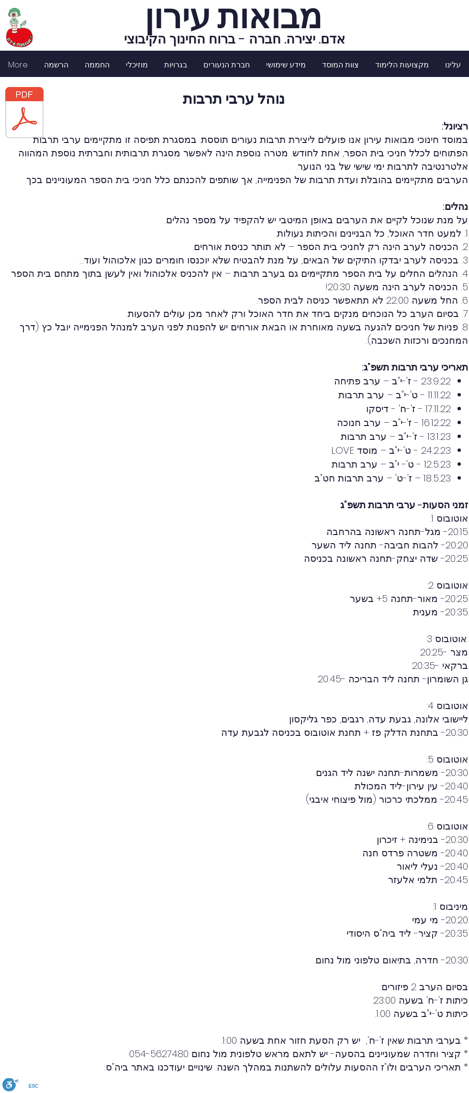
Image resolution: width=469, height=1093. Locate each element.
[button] (402, 65)
